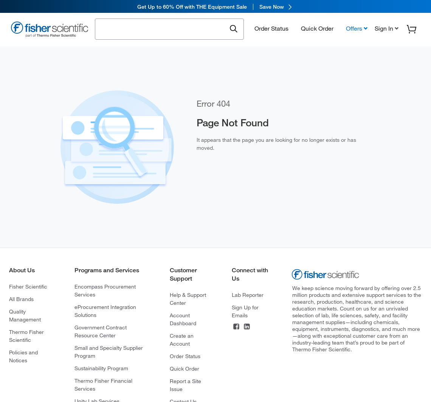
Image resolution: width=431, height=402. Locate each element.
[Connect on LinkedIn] (246, 327)
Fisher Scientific (28, 286)
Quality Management (25, 315)
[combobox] (162, 29)
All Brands (21, 299)
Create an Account (182, 339)
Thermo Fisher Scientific (26, 336)
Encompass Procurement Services (105, 290)
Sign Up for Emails (245, 311)
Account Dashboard (183, 319)
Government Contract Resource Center (100, 331)
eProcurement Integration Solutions (105, 311)
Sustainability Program (101, 368)
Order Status (271, 29)
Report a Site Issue (185, 385)
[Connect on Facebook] (236, 327)
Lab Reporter (248, 295)
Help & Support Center (188, 299)
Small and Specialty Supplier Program (108, 352)
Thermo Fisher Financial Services (103, 384)
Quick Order (317, 29)
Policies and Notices (23, 356)
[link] (215, 6)
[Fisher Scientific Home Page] (49, 31)
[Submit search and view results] (233, 30)
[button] (386, 29)
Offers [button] (354, 29)
